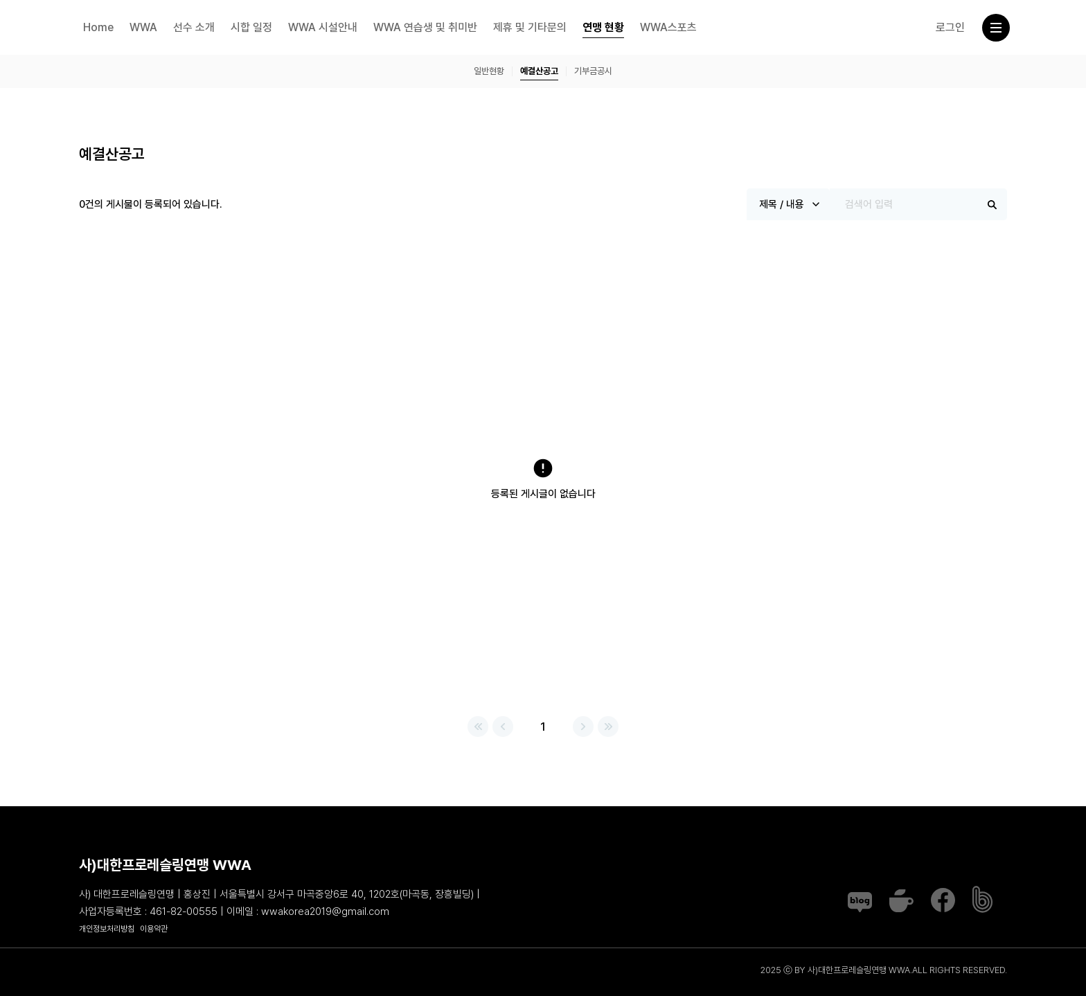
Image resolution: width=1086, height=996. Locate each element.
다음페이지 (583, 726)
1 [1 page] (543, 726)
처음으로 (478, 726)
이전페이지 (502, 726)
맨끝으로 (608, 726)
